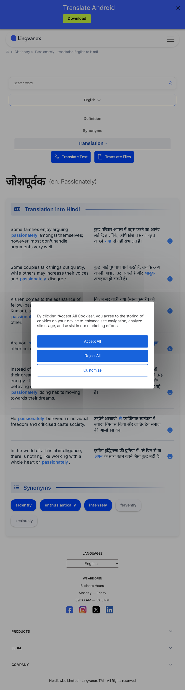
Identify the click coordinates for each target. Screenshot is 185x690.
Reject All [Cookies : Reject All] (93, 356)
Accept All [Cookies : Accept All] (92, 341)
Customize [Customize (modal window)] (92, 370)
